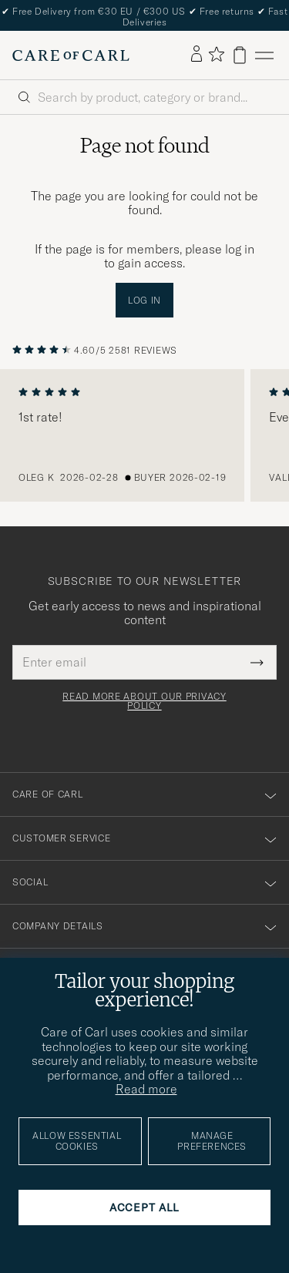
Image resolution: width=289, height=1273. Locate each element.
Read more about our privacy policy (144, 701)
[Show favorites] (216, 55)
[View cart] (239, 55)
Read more (146, 1089)
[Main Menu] (264, 55)
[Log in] (196, 54)
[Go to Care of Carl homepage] (70, 55)
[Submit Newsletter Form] (257, 662)
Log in (144, 300)
